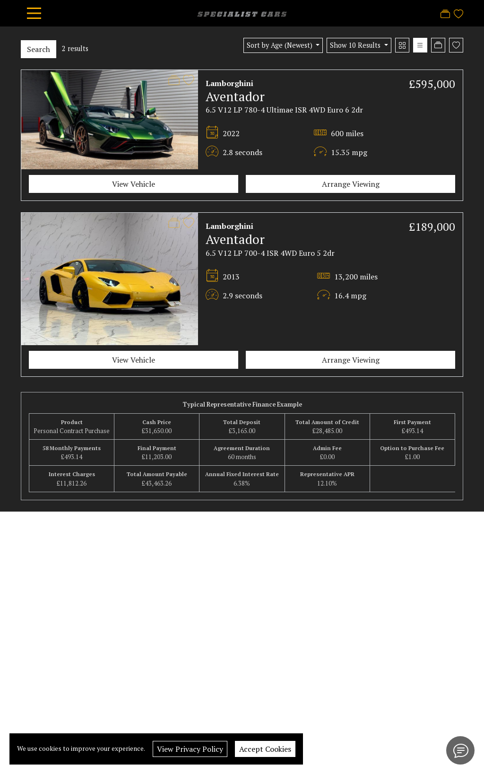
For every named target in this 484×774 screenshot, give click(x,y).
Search (38, 49)
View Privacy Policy (190, 749)
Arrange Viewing (351, 184)
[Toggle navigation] (34, 13)
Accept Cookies (265, 749)
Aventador (235, 96)
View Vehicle (133, 184)
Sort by (280, 45)
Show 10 (356, 45)
